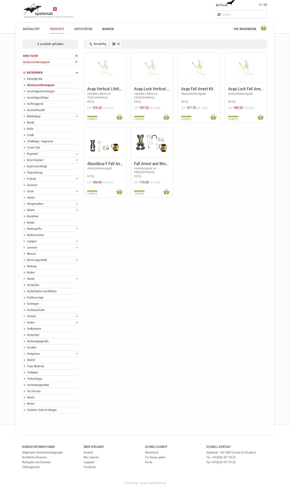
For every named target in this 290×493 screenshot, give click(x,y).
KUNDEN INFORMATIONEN (38, 447)
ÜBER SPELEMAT (94, 447)
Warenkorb (151, 452)
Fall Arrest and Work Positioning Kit (152, 163)
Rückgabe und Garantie (36, 462)
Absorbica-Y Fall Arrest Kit (105, 163)
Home (148, 462)
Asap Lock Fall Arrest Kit (246, 88)
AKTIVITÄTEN (83, 29)
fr (260, 5)
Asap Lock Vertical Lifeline (152, 88)
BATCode (225, 3)
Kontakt (88, 452)
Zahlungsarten (31, 467)
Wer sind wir (91, 457)
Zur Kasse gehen (155, 457)
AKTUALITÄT (31, 29)
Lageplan (89, 462)
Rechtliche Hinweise (34, 457)
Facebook (90, 467)
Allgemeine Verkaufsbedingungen (42, 452)
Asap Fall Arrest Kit (197, 88)
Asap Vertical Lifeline (105, 88)
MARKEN (108, 29)
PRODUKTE (57, 29)
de (265, 5)
